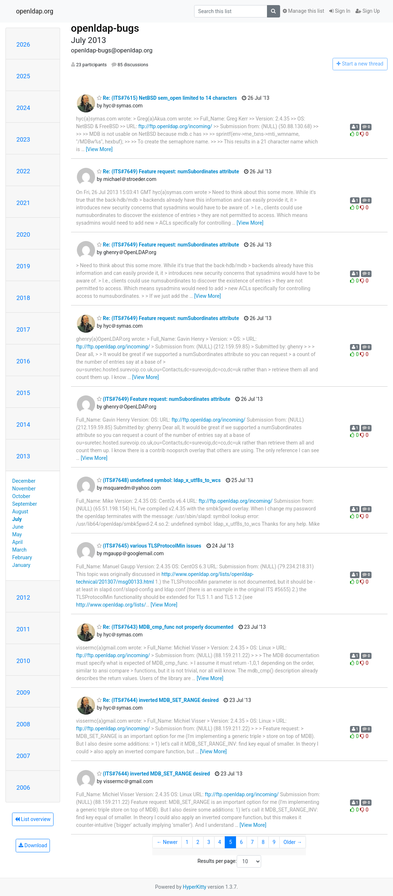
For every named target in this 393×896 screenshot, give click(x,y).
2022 (23, 171)
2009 (23, 692)
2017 (23, 329)
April (17, 542)
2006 (23, 787)
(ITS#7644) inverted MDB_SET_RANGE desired (153, 774)
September (24, 504)
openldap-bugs (105, 28)
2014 (23, 424)
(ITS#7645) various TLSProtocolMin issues (149, 546)
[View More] (99, 149)
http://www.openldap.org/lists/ (111, 605)
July (17, 519)
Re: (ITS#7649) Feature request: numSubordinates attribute (168, 171)
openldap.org (34, 11)
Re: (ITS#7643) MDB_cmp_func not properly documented (165, 627)
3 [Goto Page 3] (208, 842)
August (20, 511)
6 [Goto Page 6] (241, 842)
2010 (23, 660)
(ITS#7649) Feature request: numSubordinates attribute (163, 399)
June (18, 527)
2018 (23, 297)
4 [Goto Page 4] (219, 842)
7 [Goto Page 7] (252, 842)
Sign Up (367, 11)
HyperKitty (195, 887)
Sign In (339, 11)
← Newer (167, 842)
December (24, 481)
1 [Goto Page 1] (186, 842)
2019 (23, 266)
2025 (23, 76)
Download (33, 845)
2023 (23, 139)
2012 (23, 597)
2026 (23, 44)
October (21, 496)
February (22, 557)
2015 (23, 392)
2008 (23, 724)
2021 (23, 202)
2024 (23, 107)
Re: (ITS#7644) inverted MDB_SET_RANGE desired (158, 700)
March (19, 550)
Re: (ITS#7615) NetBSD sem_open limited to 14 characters (167, 98)
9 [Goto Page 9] (273, 842)
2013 (23, 456)
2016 (23, 361)
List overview (33, 819)
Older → (292, 842)
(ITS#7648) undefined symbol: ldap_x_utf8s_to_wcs (159, 480)
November (24, 489)
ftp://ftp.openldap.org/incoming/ (175, 126)
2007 (23, 755)
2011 (23, 629)
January (21, 565)
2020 (23, 234)
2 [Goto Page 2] (197, 842)
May (17, 534)
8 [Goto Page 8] (263, 842)
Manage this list (303, 11)
